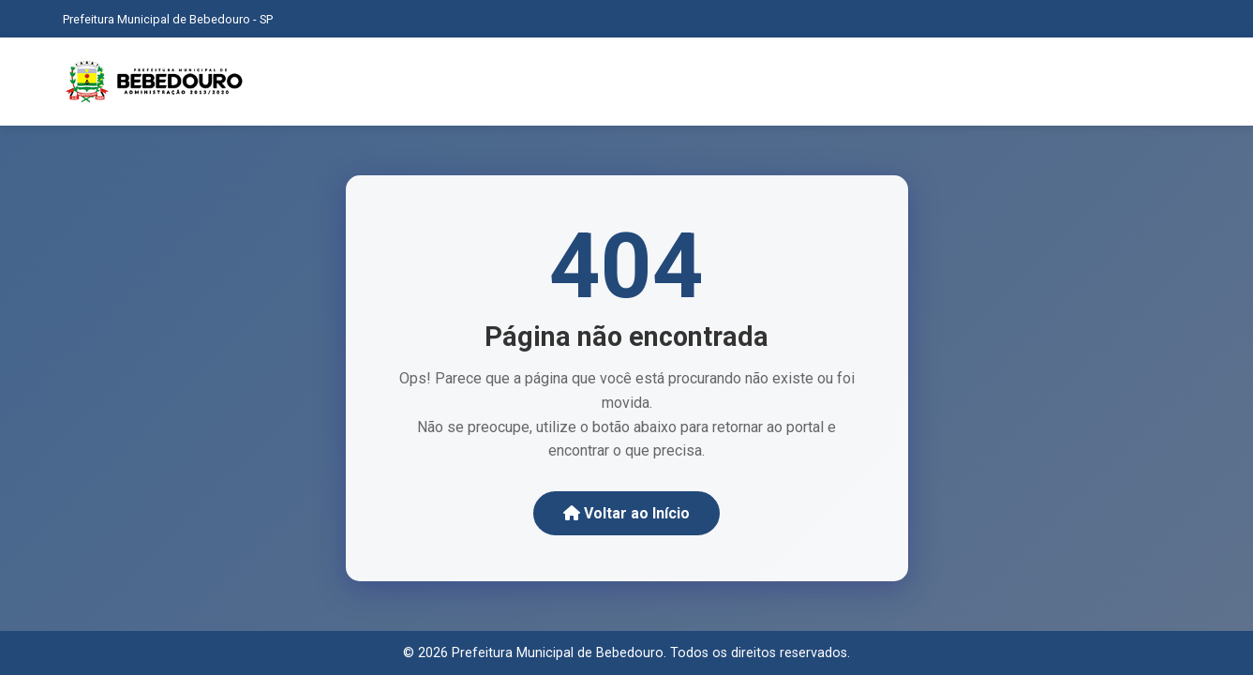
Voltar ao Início (626, 513)
